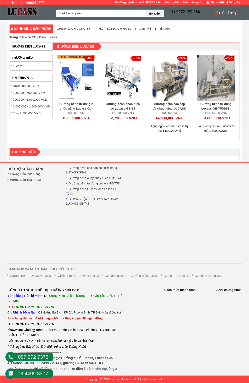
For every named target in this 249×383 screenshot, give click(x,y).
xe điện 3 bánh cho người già (94, 369)
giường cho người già (26, 369)
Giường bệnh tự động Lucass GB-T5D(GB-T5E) (216, 108)
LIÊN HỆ (145, 28)
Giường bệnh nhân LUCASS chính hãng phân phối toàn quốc (159, 2)
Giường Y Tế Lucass (77, 358)
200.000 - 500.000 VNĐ (29, 92)
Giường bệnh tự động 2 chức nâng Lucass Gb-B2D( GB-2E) (76, 108)
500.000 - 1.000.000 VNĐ (30, 99)
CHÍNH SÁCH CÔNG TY (73, 28)
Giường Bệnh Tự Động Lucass (78, 275)
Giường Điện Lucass (42, 37)
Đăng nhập (218, 2)
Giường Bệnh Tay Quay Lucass (31, 275)
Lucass (17, 66)
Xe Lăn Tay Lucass (177, 275)
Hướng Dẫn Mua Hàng (25, 174)
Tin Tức (165, 28)
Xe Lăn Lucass (115, 275)
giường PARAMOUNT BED (84, 363)
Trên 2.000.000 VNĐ (27, 113)
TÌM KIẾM (154, 13)
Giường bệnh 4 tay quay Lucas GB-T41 (94, 178)
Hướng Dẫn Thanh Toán (26, 179)
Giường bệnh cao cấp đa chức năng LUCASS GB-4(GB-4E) (169, 108)
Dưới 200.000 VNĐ (26, 86)
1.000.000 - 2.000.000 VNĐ (31, 106)
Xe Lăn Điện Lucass (208, 275)
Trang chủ (17, 37)
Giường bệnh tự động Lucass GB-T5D (94, 183)
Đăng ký (234, 2)
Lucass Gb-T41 (49, 363)
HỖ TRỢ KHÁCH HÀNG (115, 28)
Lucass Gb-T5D (23, 363)
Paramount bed (57, 369)
